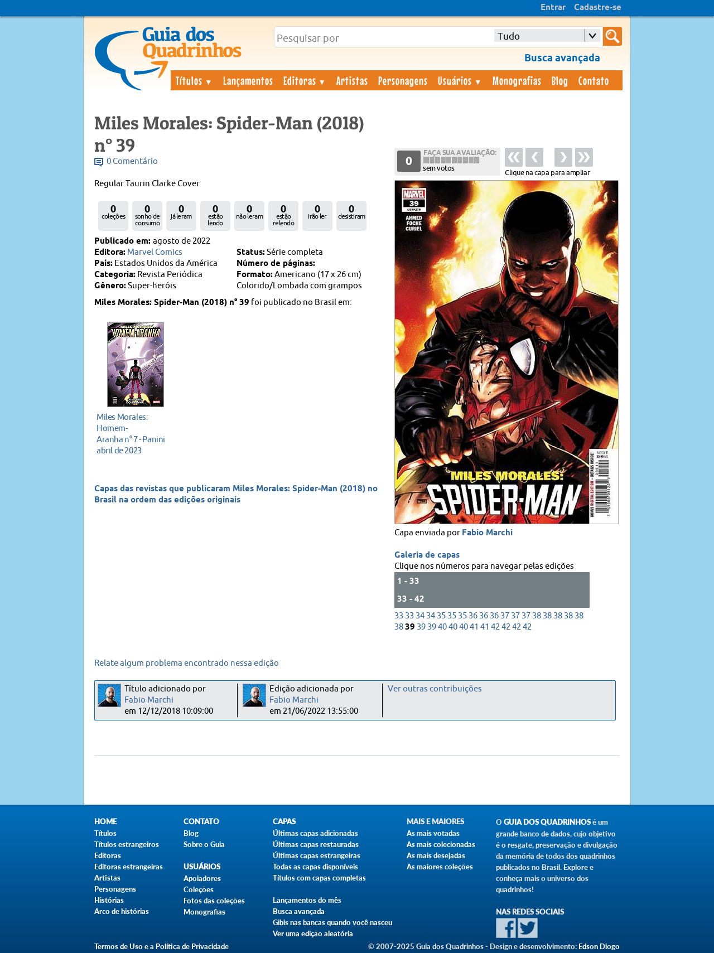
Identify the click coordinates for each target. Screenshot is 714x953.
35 (441, 616)
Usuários (460, 80)
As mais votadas (433, 833)
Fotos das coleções (214, 900)
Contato (593, 80)
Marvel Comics (154, 252)
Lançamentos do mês (307, 900)
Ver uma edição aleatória (313, 933)
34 (420, 616)
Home (105, 821)
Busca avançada (299, 911)
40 (442, 627)
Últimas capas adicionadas (315, 833)
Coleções (199, 889)
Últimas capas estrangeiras (316, 855)
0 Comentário (132, 161)
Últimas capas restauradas (316, 844)
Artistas (352, 80)
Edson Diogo (599, 946)
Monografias (517, 80)
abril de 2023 (132, 434)
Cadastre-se (597, 7)
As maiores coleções (440, 866)
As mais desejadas (436, 855)
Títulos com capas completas (319, 877)
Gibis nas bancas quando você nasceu (332, 922)
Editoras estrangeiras (128, 866)
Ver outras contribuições (435, 689)
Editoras (305, 80)
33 (398, 616)
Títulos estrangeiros (126, 844)
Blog (560, 80)
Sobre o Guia (204, 844)
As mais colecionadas (441, 844)
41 (474, 627)
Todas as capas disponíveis (315, 866)
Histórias (109, 900)
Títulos (194, 80)
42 (495, 627)
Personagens (403, 80)
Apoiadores (202, 878)
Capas (284, 821)
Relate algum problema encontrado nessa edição (186, 663)
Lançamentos (248, 80)
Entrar (553, 7)
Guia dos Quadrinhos (547, 822)
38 (536, 616)
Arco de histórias (121, 911)
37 (504, 616)
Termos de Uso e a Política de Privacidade (161, 946)
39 (421, 627)
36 (473, 616)
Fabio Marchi (487, 533)
